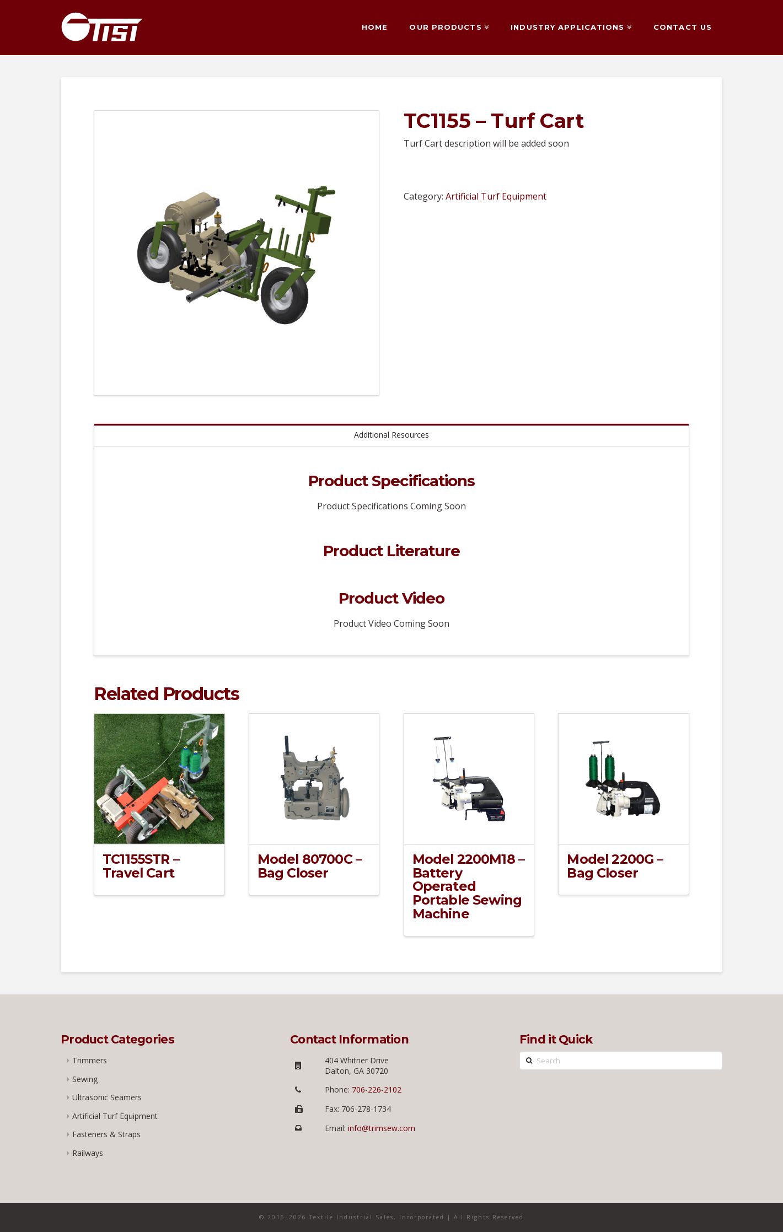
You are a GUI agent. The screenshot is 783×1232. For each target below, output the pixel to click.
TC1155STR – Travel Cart (141, 866)
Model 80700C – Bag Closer (310, 866)
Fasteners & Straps (106, 1134)
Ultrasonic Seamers (107, 1097)
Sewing (85, 1079)
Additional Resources (391, 434)
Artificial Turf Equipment (496, 196)
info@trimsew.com (381, 1128)
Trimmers (89, 1060)
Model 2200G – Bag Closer (615, 866)
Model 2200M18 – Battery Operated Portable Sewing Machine (468, 886)
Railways (87, 1153)
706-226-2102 (375, 1089)
